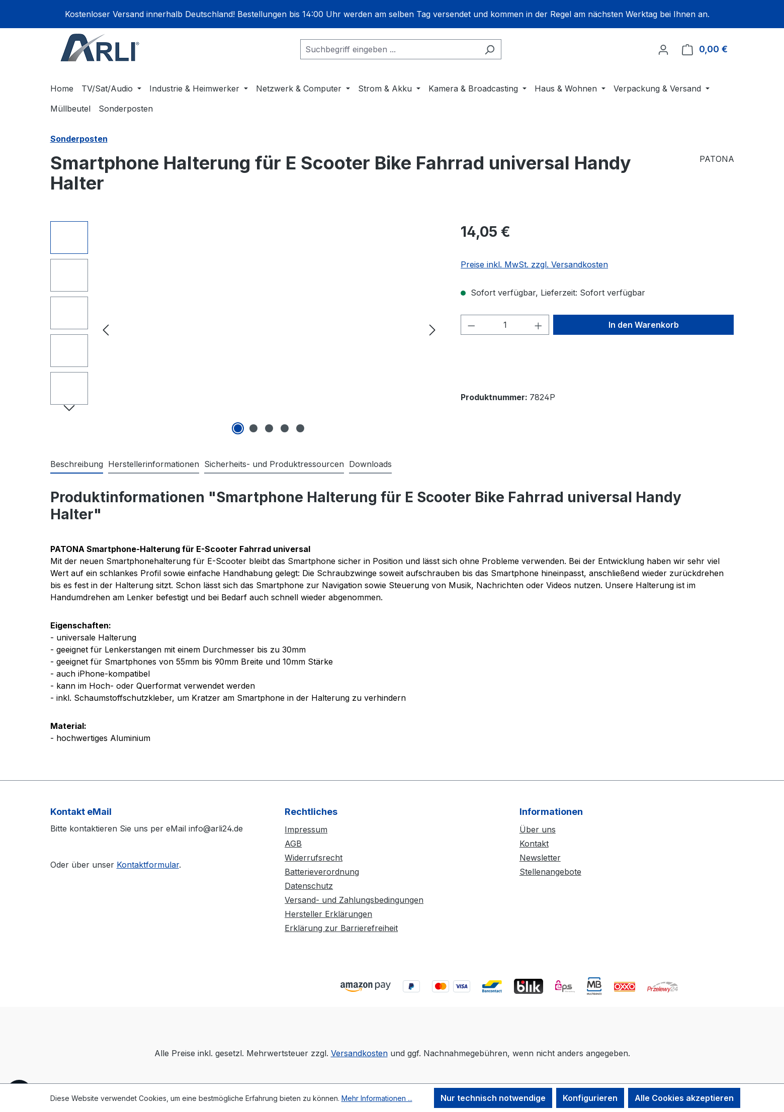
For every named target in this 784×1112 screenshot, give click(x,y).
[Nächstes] (432, 329)
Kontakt (534, 844)
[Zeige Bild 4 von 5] (285, 428)
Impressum (306, 829)
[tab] (76, 464)
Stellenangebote (550, 872)
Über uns (537, 829)
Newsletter (540, 858)
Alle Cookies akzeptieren (684, 1098)
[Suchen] (489, 49)
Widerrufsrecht (313, 858)
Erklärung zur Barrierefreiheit (341, 928)
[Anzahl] (505, 325)
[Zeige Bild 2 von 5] (253, 428)
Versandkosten (359, 1053)
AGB (293, 844)
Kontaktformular (148, 865)
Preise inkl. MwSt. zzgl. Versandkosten (534, 264)
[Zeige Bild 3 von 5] (269, 428)
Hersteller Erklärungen (328, 914)
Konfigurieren (590, 1098)
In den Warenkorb (643, 325)
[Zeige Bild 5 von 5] (300, 428)
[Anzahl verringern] (471, 325)
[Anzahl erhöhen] (538, 325)
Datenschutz (309, 886)
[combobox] (389, 49)
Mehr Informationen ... (376, 1098)
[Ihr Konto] (663, 49)
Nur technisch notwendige (493, 1098)
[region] (392, 14)
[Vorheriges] (105, 329)
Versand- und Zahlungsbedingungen (354, 900)
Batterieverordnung (322, 872)
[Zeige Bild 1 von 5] (238, 428)
